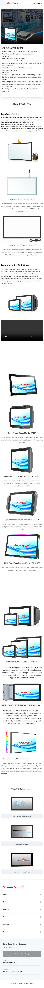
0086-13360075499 (10, 962)
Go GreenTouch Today (22, 954)
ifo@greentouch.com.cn (12, 971)
